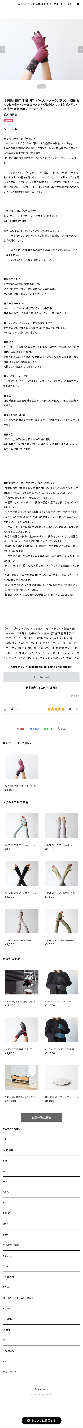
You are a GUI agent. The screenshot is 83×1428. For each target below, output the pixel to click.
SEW (5, 1234)
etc (5, 1361)
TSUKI (7, 1213)
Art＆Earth (9, 1276)
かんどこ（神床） (11, 1245)
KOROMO (9, 1319)
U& (4, 1139)
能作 (5, 1181)
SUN (5, 1266)
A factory (8, 1350)
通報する (75, 696)
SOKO (6, 1287)
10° (5, 1340)
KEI (5, 1202)
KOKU (6, 1308)
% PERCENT (10, 1149)
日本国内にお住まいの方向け (41, 687)
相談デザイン (10, 1371)
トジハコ (7, 1255)
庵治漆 (6, 1329)
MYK (5, 1223)
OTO (6, 1192)
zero (6, 1171)
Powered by (41, 1394)
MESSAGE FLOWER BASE (18, 1297)
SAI (5, 1160)
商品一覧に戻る (42, 1117)
